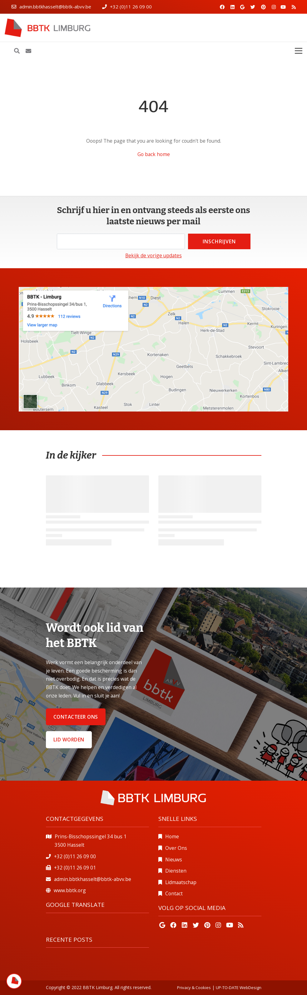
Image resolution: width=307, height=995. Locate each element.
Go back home (153, 154)
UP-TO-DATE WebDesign (238, 987)
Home (172, 836)
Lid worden (68, 739)
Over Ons (176, 848)
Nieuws (173, 859)
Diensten (175, 870)
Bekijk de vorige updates (153, 255)
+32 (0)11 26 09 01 (75, 867)
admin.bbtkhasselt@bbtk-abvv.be (55, 6)
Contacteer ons (75, 716)
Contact (174, 893)
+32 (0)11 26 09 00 (131, 6)
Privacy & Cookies (194, 987)
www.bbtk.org (70, 890)
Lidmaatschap (180, 882)
